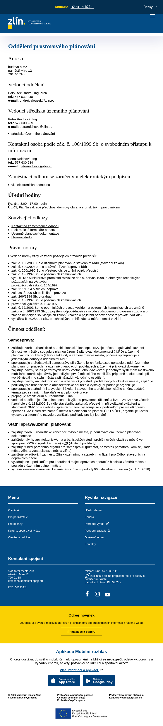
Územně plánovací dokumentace (35, 233)
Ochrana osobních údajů (71, 697)
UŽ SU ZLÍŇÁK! (82, 7)
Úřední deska (93, 510)
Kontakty (90, 544)
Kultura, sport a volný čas (24, 530)
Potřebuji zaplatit (98, 530)
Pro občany (15, 523)
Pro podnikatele (18, 517)
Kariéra (89, 517)
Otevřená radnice (19, 537)
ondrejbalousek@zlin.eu (37, 100)
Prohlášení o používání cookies (75, 695)
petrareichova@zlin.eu (36, 126)
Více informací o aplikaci (81, 670)
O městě (13, 510)
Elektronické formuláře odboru (33, 230)
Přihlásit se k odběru (82, 631)
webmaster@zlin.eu (131, 697)
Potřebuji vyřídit (97, 523)
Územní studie (21, 237)
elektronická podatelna (33, 185)
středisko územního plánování (33, 133)
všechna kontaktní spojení (25, 580)
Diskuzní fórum (94, 537)
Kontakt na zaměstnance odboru (34, 226)
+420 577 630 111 (106, 571)
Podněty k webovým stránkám (126, 695)
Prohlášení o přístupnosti (71, 700)
